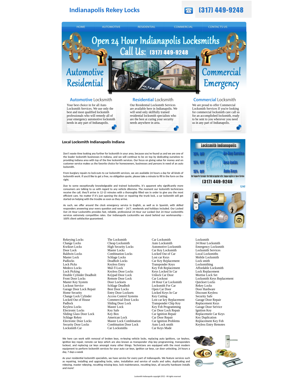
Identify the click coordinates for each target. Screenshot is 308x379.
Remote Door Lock (119, 278)
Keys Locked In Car (164, 271)
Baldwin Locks (72, 253)
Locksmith (202, 239)
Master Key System (75, 282)
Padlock (68, 303)
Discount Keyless (206, 292)
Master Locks (116, 250)
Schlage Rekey (72, 317)
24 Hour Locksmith (207, 243)
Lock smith (202, 260)
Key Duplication (205, 317)
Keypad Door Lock (119, 275)
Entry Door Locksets (120, 292)
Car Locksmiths (117, 328)
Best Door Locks (118, 289)
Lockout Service (73, 285)
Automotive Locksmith (166, 246)
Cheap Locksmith (118, 243)
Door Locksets (116, 282)
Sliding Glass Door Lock (78, 314)
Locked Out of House (76, 299)
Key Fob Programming (166, 306)
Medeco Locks (72, 268)
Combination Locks (119, 253)
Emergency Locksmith (209, 246)
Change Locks (72, 243)
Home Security (72, 292)
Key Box (113, 314)
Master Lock (71, 257)
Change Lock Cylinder (77, 296)
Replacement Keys (207, 303)
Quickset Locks (205, 282)
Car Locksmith (161, 239)
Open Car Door (161, 289)
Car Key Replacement (166, 260)
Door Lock (70, 250)
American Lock (117, 317)
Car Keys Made (161, 328)
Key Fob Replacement (166, 268)
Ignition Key (203, 310)
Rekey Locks (203, 285)
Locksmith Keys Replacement (214, 278)
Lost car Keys (160, 257)
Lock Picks (70, 264)
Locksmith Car (72, 328)
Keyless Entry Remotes (210, 324)
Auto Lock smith (162, 324)
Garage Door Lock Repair (79, 289)
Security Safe (203, 296)
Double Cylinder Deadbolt (79, 275)
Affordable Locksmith (209, 268)
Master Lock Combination (124, 321)
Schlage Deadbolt (118, 285)
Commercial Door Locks (123, 299)
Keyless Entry (116, 264)
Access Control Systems (122, 296)
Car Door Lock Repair (166, 310)
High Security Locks (120, 246)
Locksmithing (204, 264)
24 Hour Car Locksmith (167, 282)
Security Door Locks (76, 324)
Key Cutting (159, 296)
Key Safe (113, 310)
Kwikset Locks (72, 246)
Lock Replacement (207, 271)
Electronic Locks (73, 310)
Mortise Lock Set (206, 275)
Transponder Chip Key (166, 303)
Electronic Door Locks (77, 321)
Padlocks (68, 260)
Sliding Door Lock (119, 303)
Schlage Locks (116, 257)
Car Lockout (160, 278)
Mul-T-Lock (115, 268)
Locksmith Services (207, 250)
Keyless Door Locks (120, 271)
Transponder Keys (163, 264)
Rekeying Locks (73, 239)
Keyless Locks (72, 306)
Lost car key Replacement (168, 299)
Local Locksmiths (206, 253)
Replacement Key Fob (209, 321)
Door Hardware (205, 289)
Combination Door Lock (122, 324)
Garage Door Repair (208, 299)
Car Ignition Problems (166, 321)
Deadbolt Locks (117, 260)
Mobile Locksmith (207, 257)
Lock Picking (71, 271)
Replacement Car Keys (210, 314)
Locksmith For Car (164, 285)
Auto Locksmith (162, 243)
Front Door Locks (74, 278)
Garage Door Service (208, 306)
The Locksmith (116, 239)
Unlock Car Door (163, 275)
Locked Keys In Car (164, 292)
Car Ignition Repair (164, 314)
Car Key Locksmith (164, 250)
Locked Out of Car (163, 253)
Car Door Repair (162, 317)
